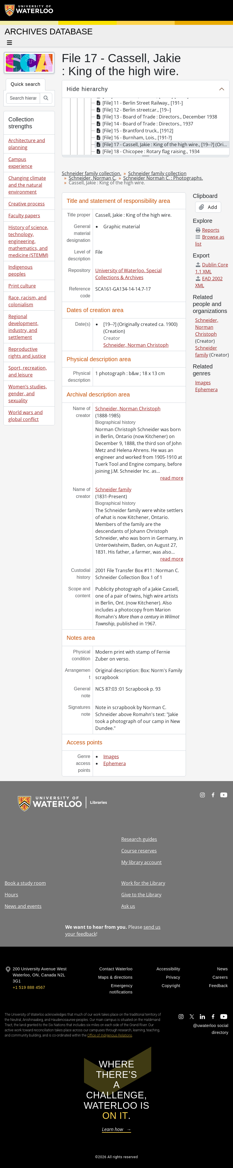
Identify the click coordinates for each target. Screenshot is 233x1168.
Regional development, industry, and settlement (23, 326)
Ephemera (114, 763)
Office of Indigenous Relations (109, 1035)
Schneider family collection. (91, 173)
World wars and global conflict (25, 415)
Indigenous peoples (20, 270)
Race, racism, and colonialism (27, 301)
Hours (11, 894)
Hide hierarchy (87, 89)
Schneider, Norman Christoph (136, 345)
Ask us (128, 906)
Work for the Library (143, 883)
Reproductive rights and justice (27, 352)
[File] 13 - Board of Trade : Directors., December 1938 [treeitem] (156, 116)
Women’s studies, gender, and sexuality (27, 393)
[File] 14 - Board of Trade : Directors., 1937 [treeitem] (144, 123)
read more (171, 478)
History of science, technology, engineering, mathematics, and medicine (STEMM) (28, 241)
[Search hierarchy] (23, 98)
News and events (23, 906)
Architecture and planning (26, 144)
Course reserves (139, 851)
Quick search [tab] (25, 84)
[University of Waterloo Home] (29, 10)
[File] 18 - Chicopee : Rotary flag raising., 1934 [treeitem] (147, 151)
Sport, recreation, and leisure (27, 371)
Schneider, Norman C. (92, 178)
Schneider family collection (157, 173)
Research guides (139, 839)
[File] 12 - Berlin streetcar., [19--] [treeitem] (133, 109)
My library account (141, 862)
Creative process (26, 204)
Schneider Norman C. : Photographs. (163, 178)
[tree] (145, 127)
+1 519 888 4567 (29, 987)
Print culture (22, 286)
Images (111, 756)
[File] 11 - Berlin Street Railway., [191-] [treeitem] (139, 102)
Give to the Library (141, 894)
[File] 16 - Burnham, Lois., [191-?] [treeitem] (133, 137)
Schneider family (113, 489)
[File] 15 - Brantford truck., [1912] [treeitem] (134, 130)
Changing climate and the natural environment (27, 185)
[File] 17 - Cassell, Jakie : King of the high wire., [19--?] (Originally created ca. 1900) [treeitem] (162, 144)
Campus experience (20, 162)
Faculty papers (24, 215)
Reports (207, 230)
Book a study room (25, 883)
